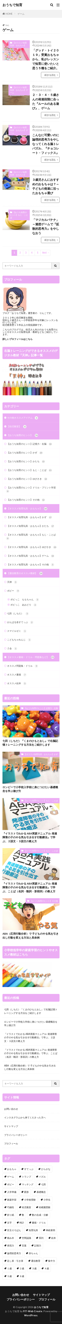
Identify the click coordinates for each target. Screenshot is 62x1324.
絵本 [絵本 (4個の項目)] (53, 1238)
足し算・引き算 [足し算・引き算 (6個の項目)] (15, 1260)
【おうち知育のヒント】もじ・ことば (19, 215)
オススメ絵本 (16, 683)
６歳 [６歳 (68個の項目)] (22, 1276)
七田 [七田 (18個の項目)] (43, 1184)
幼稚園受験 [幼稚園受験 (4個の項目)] (44, 1207)
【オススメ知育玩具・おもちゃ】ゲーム (19, 90)
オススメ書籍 (16, 674)
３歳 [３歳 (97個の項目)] (34, 1268)
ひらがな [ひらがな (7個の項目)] (45, 1169)
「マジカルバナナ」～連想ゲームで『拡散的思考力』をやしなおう (45, 226)
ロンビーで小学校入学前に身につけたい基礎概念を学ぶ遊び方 (30, 789)
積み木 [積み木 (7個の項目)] (10, 1238)
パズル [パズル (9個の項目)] (42, 1176)
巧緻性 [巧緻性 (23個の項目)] (10, 1207)
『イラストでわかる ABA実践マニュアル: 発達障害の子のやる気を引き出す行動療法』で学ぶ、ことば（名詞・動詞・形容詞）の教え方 (29, 887)
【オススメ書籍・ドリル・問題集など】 (30, 657)
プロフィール (11, 1143)
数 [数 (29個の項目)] (23, 1214)
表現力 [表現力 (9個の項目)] (10, 1245)
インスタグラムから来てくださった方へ (25, 1117)
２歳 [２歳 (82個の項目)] (22, 1268)
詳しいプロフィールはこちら (17, 339)
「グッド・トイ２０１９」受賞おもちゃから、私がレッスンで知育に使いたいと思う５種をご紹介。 (45, 59)
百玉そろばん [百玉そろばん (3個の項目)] (14, 1230)
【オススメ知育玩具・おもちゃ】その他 (30, 564)
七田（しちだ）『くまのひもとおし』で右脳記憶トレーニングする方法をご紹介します (30, 742)
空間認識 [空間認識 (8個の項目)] (26, 1238)
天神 (12, 582)
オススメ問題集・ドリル (22, 666)
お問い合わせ (11, 1108)
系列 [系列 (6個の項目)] (41, 1238)
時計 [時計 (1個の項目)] (22, 1222)
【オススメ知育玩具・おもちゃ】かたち (30, 526)
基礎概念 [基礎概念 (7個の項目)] (41, 1192)
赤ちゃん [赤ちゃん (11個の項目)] (33, 1253)
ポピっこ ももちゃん (24, 599)
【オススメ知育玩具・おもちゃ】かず (29, 517)
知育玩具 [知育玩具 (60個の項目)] (33, 1230)
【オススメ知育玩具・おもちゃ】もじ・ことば (31, 536)
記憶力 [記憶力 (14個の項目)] (37, 1245)
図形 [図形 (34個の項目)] (26, 1192)
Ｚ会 (12, 648)
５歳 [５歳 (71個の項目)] (9, 1276)
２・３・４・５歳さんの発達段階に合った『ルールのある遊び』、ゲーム (45, 101)
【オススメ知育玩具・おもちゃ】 (18, 44)
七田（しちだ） (18, 613)
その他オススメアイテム (22, 418)
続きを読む (50, 74)
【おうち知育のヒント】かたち (26, 461)
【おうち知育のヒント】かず (25, 452)
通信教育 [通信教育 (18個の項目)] (35, 1260)
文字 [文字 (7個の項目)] (9, 1222)
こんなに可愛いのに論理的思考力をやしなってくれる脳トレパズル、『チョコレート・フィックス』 (45, 144)
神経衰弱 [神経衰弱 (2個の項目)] (50, 1230)
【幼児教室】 (16, 426)
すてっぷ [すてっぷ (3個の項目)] (28, 1169)
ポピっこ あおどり (23, 605)
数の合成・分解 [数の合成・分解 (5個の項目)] (40, 1214)
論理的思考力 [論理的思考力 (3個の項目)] (14, 1253)
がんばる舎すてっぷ (20, 622)
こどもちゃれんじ (19, 639)
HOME (9, 13)
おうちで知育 (12, 5)
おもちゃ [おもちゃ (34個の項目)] (11, 1169)
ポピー (13, 591)
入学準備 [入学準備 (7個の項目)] (11, 1192)
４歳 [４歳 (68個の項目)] (46, 1268)
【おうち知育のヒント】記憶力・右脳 (29, 444)
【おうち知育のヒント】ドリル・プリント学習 (31, 489)
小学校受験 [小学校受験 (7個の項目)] (30, 1199)
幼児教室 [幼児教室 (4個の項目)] (26, 1207)
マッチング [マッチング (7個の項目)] (27, 1184)
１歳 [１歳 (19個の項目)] (9, 1268)
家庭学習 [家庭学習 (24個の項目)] (11, 1199)
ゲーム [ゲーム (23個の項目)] (10, 1176)
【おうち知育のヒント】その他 (26, 500)
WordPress (31, 1315)
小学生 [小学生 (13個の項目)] (46, 1199)
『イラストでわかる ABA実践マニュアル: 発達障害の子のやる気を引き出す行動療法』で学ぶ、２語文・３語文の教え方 (29, 837)
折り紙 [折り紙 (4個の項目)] (10, 1214)
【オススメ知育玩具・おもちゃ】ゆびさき (32, 547)
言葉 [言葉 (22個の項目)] (24, 1245)
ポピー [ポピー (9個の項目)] (10, 1184)
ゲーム (21, 13)
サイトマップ (11, 1126)
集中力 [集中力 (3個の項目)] (51, 1260)
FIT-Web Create (32, 1311)
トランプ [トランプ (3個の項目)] (26, 1176)
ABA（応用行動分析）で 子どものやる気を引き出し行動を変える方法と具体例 (30, 935)
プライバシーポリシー (15, 1135)
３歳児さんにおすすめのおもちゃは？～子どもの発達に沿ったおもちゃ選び (45, 186)
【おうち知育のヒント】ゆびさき (27, 479)
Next (44, 252)
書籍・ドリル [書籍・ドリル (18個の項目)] (39, 1222)
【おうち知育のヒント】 (22, 435)
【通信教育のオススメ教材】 (25, 573)
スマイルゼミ (16, 631)
